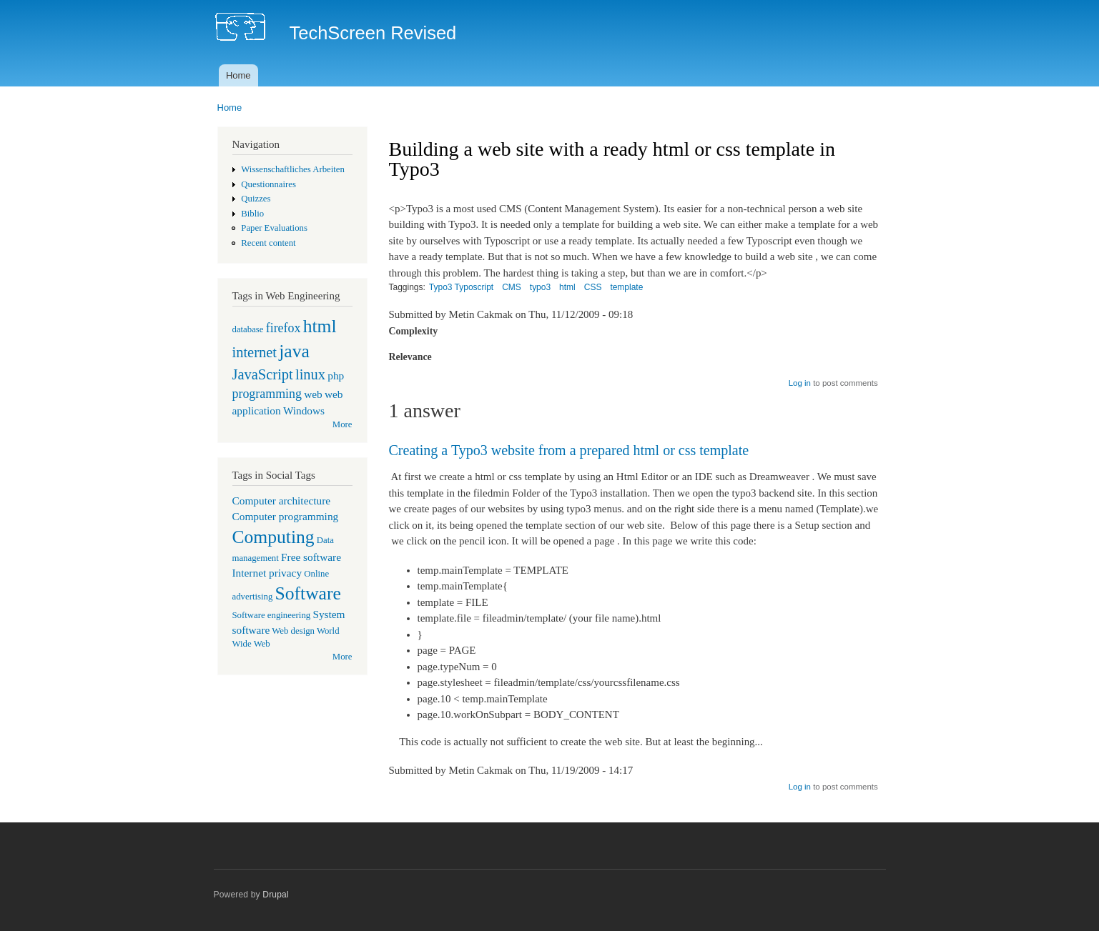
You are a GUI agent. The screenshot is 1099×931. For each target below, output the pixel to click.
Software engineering (271, 615)
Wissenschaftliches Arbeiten (293, 169)
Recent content (268, 243)
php (335, 375)
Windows (304, 410)
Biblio (252, 214)
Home (238, 75)
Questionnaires (268, 184)
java (294, 351)
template (626, 287)
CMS (511, 287)
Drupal (275, 895)
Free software (311, 557)
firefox (283, 328)
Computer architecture (281, 500)
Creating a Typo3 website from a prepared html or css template (569, 450)
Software (308, 593)
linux (310, 374)
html (320, 326)
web (313, 394)
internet (254, 352)
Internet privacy (267, 573)
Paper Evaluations (274, 228)
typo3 (540, 287)
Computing (273, 537)
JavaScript (262, 374)
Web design (293, 631)
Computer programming (285, 516)
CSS (593, 287)
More (342, 424)
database (248, 329)
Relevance (410, 357)
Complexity (413, 331)
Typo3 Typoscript (461, 287)
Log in (800, 383)
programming (267, 394)
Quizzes (255, 199)
